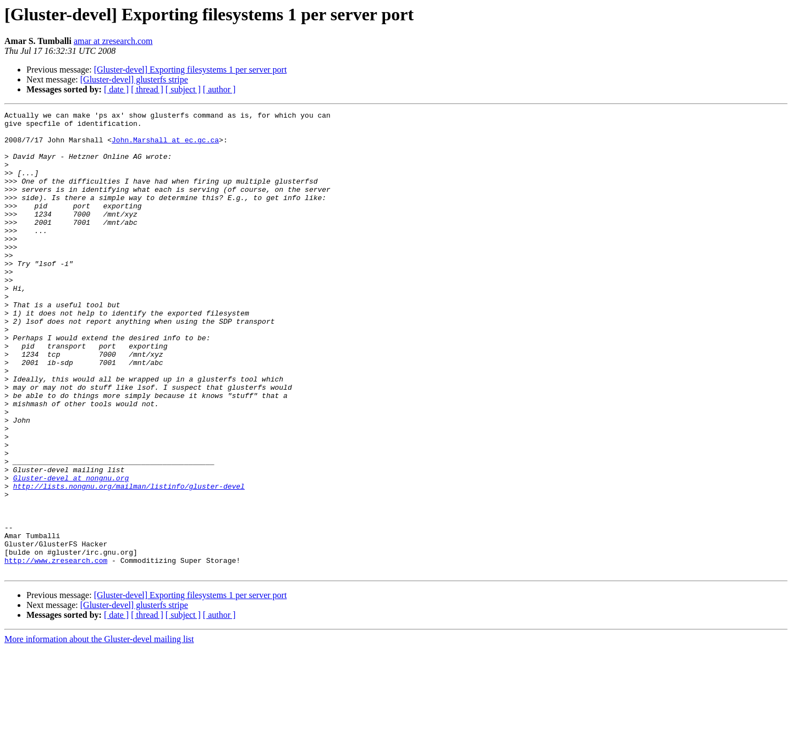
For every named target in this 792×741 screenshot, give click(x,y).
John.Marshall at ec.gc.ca (165, 146)
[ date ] (116, 89)
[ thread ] (147, 89)
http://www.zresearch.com (55, 651)
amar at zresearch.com (113, 41)
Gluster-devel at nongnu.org (71, 552)
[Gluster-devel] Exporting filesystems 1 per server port (190, 69)
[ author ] (219, 89)
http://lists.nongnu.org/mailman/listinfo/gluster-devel (129, 562)
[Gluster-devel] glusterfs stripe (134, 79)
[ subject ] (183, 89)
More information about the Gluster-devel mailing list (99, 731)
